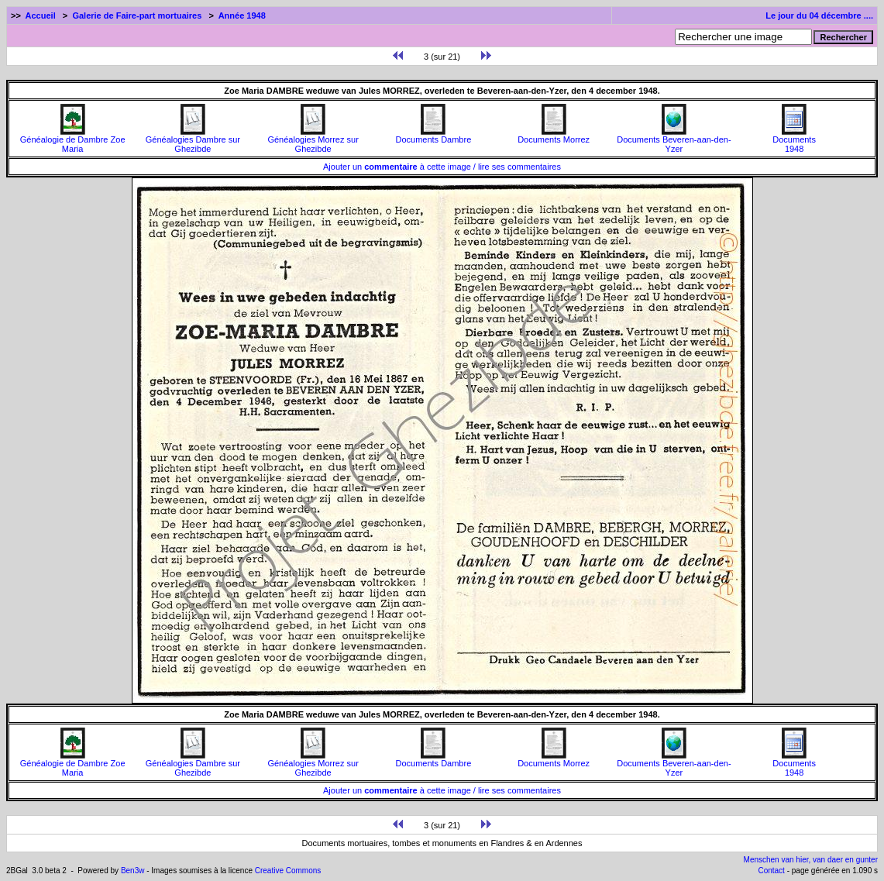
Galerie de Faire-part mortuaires (136, 15)
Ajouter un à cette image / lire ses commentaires (442, 166)
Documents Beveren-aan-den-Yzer (674, 140)
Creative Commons (288, 870)
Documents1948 (794, 140)
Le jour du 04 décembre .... (819, 15)
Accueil (41, 15)
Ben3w (133, 870)
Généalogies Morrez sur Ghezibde (312, 140)
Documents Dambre (433, 135)
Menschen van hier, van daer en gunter (811, 859)
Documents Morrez (554, 135)
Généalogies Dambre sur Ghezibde (193, 140)
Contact (771, 870)
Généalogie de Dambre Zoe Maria (73, 140)
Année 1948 (242, 15)
